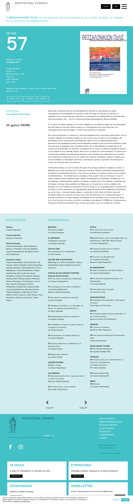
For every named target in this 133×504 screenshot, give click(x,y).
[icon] (124, 7)
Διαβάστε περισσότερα (21, 501)
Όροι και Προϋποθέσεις (108, 445)
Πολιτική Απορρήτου (106, 448)
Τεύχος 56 (49, 408)
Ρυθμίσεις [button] (116, 499)
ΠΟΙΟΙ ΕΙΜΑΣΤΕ (106, 419)
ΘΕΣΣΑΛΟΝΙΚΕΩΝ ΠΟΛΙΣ (111, 422)
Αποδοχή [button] (125, 499)
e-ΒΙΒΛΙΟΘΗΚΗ (106, 435)
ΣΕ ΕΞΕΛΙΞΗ (105, 432)
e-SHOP (103, 438)
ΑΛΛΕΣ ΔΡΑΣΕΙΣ (106, 429)
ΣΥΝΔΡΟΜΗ (29, 98)
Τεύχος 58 (83, 408)
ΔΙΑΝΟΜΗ (43, 98)
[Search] (49, 436)
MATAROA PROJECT (108, 425)
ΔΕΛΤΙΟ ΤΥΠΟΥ (14, 98)
